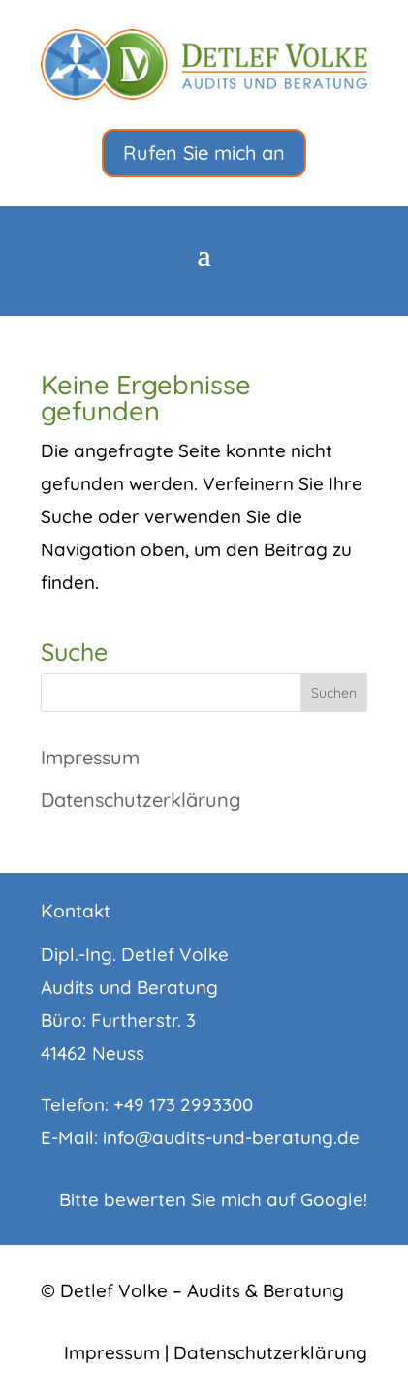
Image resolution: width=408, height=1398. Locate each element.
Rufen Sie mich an (204, 152)
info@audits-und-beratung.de (231, 1137)
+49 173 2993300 (183, 1104)
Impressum (90, 757)
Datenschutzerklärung (141, 800)
